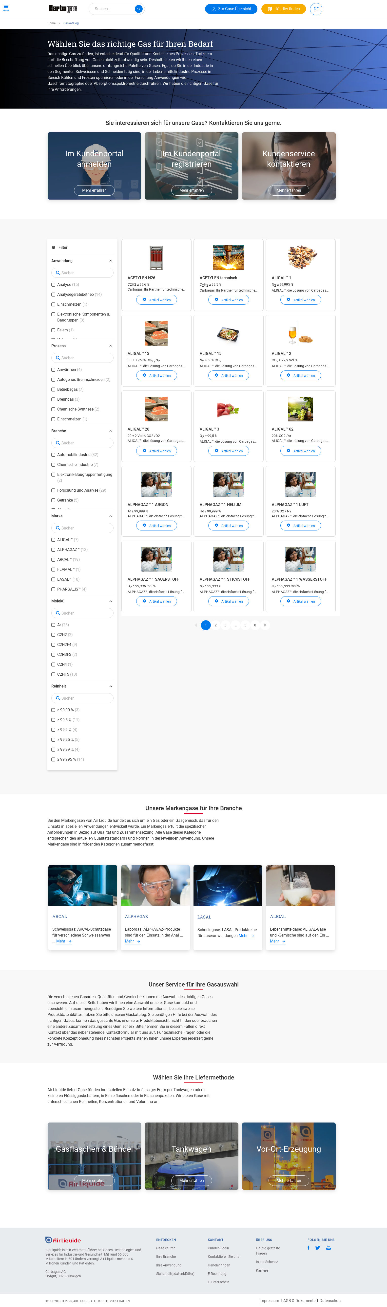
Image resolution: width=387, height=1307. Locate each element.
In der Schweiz (267, 1262)
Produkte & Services (68, 26)
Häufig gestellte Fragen (268, 1250)
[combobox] (117, 9)
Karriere (159, 26)
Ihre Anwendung (108, 26)
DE (316, 9)
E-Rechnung (217, 1274)
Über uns (137, 26)
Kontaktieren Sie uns (223, 1257)
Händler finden (219, 1265)
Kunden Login (218, 1248)
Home (51, 41)
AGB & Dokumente (299, 1301)
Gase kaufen (165, 1248)
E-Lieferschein (218, 1282)
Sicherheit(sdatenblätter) (173, 1274)
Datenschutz (331, 1301)
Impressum (269, 1301)
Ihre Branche (166, 1257)
